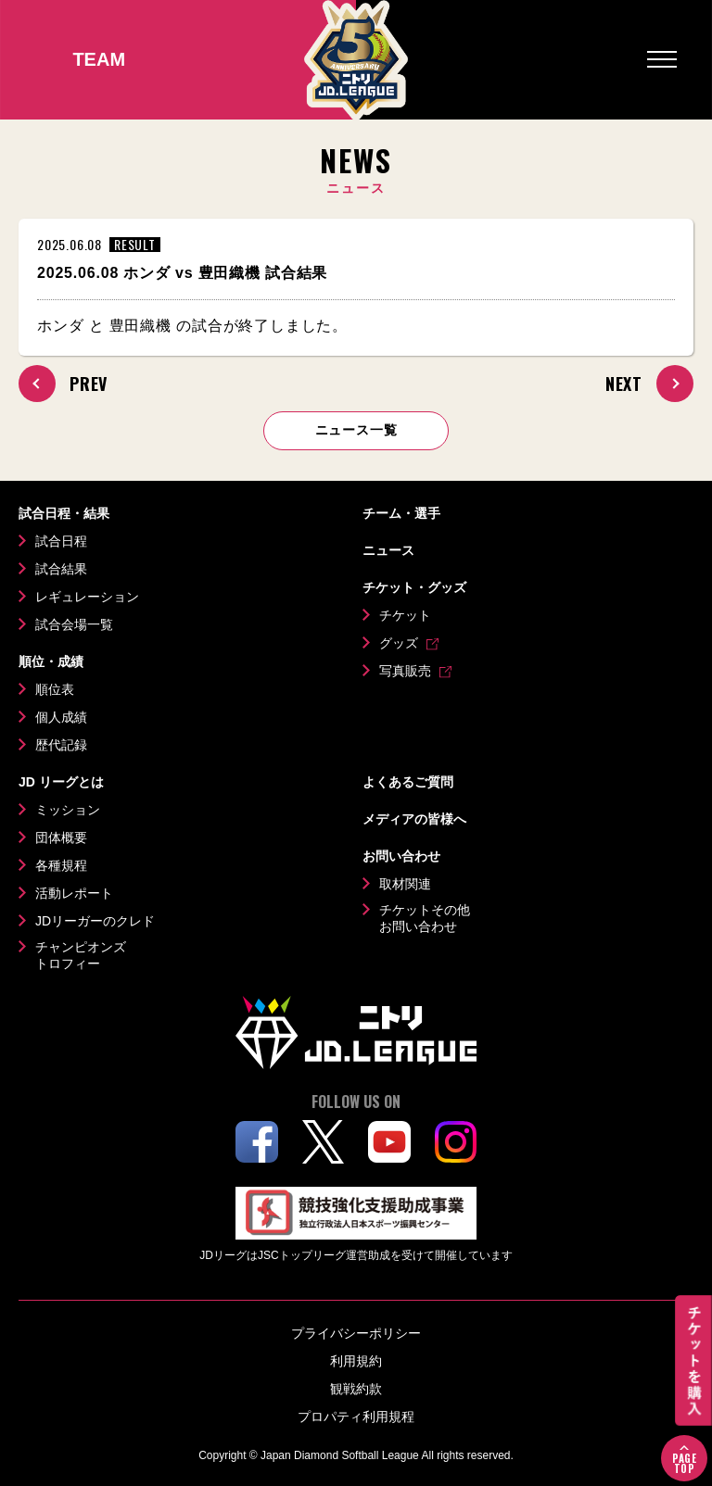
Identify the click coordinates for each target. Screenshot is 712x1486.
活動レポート (74, 893)
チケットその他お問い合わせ (424, 918)
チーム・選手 (401, 513)
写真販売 (405, 670)
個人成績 (61, 717)
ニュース (388, 550)
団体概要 (61, 837)
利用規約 (356, 1361)
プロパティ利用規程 (356, 1416)
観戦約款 (356, 1388)
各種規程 (61, 865)
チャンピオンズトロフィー (80, 955)
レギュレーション (87, 596)
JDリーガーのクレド (95, 920)
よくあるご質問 (407, 781)
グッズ (398, 643)
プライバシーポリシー (356, 1333)
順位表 (54, 689)
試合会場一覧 (74, 624)
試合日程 (61, 541)
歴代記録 (61, 744)
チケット (405, 615)
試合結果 (61, 568)
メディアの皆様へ (414, 819)
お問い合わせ (401, 856)
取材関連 (405, 883)
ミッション (67, 809)
